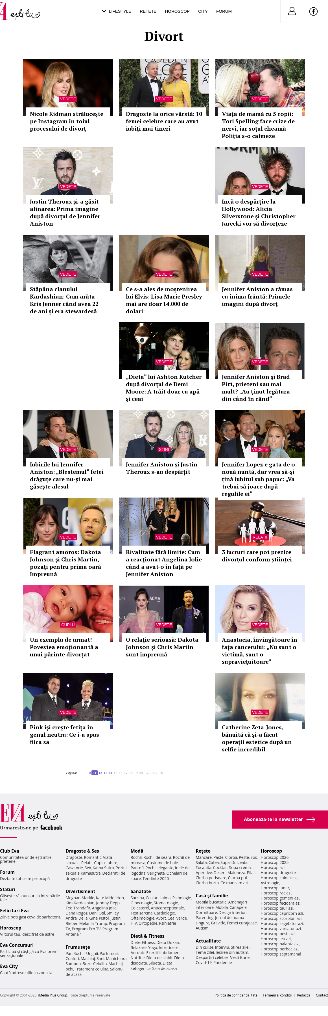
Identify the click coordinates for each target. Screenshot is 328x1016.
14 (110, 773)
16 (120, 773)
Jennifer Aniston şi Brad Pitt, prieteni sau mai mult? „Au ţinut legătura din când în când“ (256, 388)
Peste (244, 857)
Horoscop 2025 (275, 862)
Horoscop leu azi (276, 938)
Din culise (204, 947)
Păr (68, 953)
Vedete (68, 99)
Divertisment (80, 891)
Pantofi (137, 867)
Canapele (238, 907)
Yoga (152, 947)
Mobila (221, 907)
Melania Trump (93, 923)
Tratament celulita (91, 969)
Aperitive (204, 872)
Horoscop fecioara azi (281, 903)
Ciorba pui (237, 877)
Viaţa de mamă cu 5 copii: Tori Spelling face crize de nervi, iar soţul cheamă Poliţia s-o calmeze (258, 125)
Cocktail (220, 867)
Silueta (155, 963)
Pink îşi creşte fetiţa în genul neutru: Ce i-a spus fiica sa (64, 734)
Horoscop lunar (275, 887)
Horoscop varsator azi (281, 928)
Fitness (148, 942)
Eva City (9, 966)
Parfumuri (109, 953)
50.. (162, 773)
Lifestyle (120, 11)
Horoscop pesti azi (278, 933)
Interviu (222, 947)
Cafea (213, 862)
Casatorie (74, 867)
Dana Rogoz (76, 913)
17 (125, 773)
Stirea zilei (240, 947)
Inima (165, 897)
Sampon (73, 963)
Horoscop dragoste (278, 872)
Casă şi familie (212, 895)
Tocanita (203, 867)
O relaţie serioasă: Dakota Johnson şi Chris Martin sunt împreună (162, 647)
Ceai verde (177, 918)
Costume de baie (162, 862)
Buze (86, 963)
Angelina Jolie (104, 908)
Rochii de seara (157, 857)
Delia (83, 918)
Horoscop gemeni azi (280, 898)
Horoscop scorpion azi (281, 918)
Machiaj (88, 958)
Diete (135, 942)
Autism (202, 928)
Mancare (204, 857)
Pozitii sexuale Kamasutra (95, 870)
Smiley (113, 913)
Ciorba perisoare (211, 877)
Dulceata (239, 862)
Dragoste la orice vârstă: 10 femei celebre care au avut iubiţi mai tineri (164, 121)
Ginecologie (141, 902)
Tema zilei (205, 952)
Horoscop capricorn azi (282, 913)
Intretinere (168, 947)
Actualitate (208, 941)
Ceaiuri (152, 897)
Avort (161, 918)
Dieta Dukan (167, 942)
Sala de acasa (164, 968)
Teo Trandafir (77, 908)
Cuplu (68, 624)
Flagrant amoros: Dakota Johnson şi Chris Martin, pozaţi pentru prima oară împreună (65, 563)
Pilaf (251, 872)
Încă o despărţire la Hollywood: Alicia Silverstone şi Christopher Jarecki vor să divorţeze (259, 212)
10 (89, 773)
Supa (225, 862)
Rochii (78, 953)
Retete (148, 11)
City (203, 11)
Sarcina (137, 897)
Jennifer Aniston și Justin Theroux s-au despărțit (161, 468)
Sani (100, 958)
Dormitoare (206, 912)
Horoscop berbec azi (280, 949)
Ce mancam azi (234, 882)
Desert (220, 872)
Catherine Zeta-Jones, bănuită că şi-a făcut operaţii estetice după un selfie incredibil (257, 738)
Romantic (92, 857)
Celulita (100, 963)
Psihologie (181, 897)
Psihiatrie (167, 923)
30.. (148, 773)
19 (135, 773)
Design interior (232, 912)
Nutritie (138, 957)
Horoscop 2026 (275, 857)
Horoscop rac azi (276, 893)
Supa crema (240, 867)
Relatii (260, 537)
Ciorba (231, 857)
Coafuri (72, 958)
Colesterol (140, 908)
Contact (322, 995)
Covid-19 (204, 962)
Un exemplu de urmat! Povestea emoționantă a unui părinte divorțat (64, 647)
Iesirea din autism (232, 952)
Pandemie (222, 962)
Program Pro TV (86, 928)
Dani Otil (97, 913)
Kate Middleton (110, 897)
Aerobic (138, 952)
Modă (137, 851)
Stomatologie (166, 902)
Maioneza (236, 872)
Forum (224, 11)
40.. (155, 773)
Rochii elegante (159, 867)
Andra (71, 918)
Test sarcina (142, 913)
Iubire (111, 862)
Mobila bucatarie (211, 902)
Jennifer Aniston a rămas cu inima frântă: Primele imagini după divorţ (257, 296)
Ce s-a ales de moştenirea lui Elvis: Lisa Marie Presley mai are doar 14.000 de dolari (164, 300)
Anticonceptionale (167, 908)
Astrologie (270, 882)
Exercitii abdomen (162, 952)
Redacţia (303, 995)
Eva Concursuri (17, 945)
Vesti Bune (240, 957)
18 (130, 773)
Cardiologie (164, 913)
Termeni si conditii (277, 995)
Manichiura (116, 958)
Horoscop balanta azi (280, 943)
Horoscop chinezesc (279, 877)
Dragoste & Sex (82, 851)
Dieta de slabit (159, 957)
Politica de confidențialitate (236, 995)
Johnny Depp (108, 902)
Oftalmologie (142, 918)
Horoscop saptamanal (281, 954)
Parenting (204, 917)
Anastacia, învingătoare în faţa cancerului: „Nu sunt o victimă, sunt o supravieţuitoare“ (259, 650)
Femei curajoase (242, 923)
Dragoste (73, 857)
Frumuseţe (77, 947)
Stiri (164, 449)
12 (100, 773)
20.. (141, 773)
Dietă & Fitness (148, 936)
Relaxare (139, 947)
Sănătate (141, 891)
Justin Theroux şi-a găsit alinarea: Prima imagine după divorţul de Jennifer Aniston (65, 212)
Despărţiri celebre (212, 957)
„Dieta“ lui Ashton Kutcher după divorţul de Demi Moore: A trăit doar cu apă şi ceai (164, 388)
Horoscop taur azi (277, 908)
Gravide (218, 923)
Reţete (203, 851)
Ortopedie (148, 923)
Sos (253, 857)
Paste (218, 857)
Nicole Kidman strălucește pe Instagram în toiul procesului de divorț (66, 121)
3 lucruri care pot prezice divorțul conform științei (257, 555)
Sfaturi (7, 889)
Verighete (156, 873)
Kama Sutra (103, 867)
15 (115, 773)
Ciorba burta (207, 882)
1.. (84, 773)
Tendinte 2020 (156, 878)
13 (105, 773)
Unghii (92, 953)
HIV (134, 923)
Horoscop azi (273, 867)
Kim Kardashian (79, 902)
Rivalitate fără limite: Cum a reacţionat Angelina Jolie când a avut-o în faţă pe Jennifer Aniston (164, 563)
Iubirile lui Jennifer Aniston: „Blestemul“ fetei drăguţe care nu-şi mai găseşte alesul (67, 475)
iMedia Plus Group (52, 995)
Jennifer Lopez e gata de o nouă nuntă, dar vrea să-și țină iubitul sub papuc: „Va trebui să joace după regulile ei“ (258, 479)
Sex (88, 867)
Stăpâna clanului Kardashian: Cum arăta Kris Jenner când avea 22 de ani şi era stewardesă (64, 300)
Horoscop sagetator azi (282, 923)
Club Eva (9, 851)
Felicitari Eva (14, 910)
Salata (201, 862)
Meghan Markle (79, 897)
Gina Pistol (99, 918)
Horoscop (177, 11)
